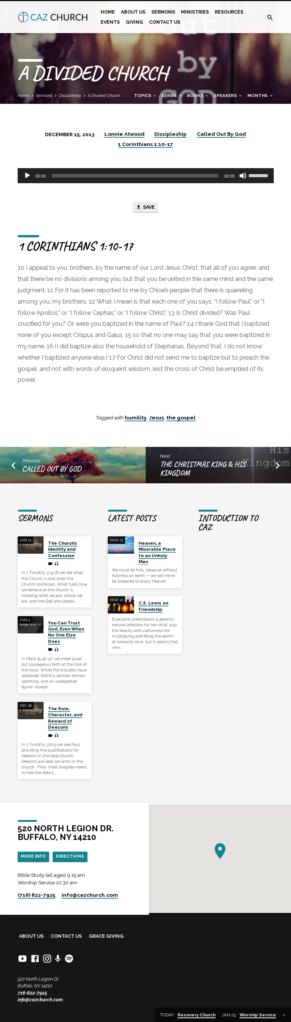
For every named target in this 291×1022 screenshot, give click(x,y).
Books (198, 95)
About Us (133, 12)
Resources (229, 12)
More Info (34, 856)
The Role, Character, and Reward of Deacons (65, 717)
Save (145, 208)
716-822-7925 (32, 993)
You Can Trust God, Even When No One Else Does (66, 631)
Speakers (228, 95)
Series (171, 95)
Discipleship (70, 95)
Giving (134, 22)
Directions (73, 856)
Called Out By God (221, 134)
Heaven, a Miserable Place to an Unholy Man (157, 551)
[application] (146, 175)
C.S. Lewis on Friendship (153, 605)
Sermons (163, 12)
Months (260, 95)
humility (136, 418)
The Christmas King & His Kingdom (203, 470)
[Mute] (243, 175)
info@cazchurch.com (40, 999)
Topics (145, 95)
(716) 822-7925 (36, 895)
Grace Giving (106, 936)
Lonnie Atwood (124, 134)
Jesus (156, 418)
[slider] (135, 176)
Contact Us (164, 22)
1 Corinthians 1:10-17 (145, 144)
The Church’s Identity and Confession (62, 548)
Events (110, 22)
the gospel (181, 418)
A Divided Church (104, 95)
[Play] (27, 175)
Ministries (195, 12)
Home (108, 12)
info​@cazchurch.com (90, 895)
